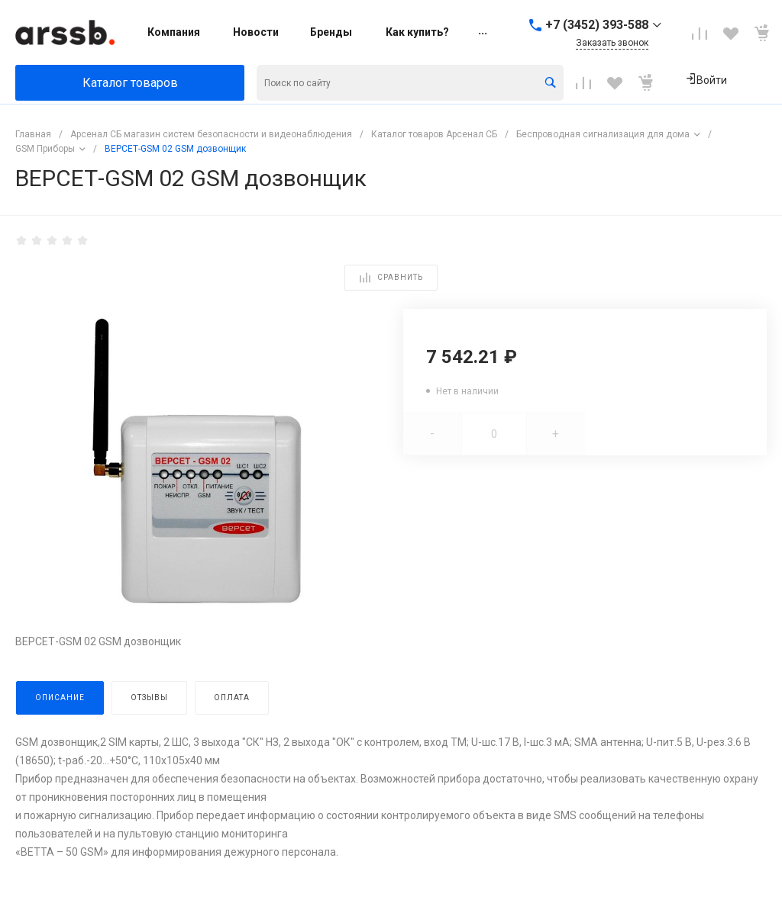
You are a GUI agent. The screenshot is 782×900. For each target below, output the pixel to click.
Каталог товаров (130, 83)
